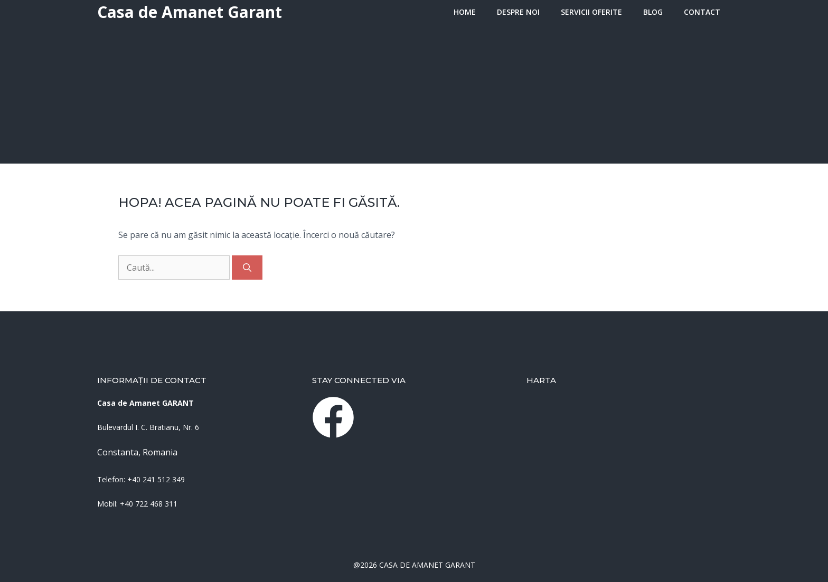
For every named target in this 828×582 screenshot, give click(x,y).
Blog (653, 12)
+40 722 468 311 (148, 504)
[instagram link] (333, 417)
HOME (465, 12)
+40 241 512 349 (156, 479)
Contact (702, 12)
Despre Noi (518, 12)
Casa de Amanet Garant (189, 12)
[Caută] (247, 267)
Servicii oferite (591, 12)
